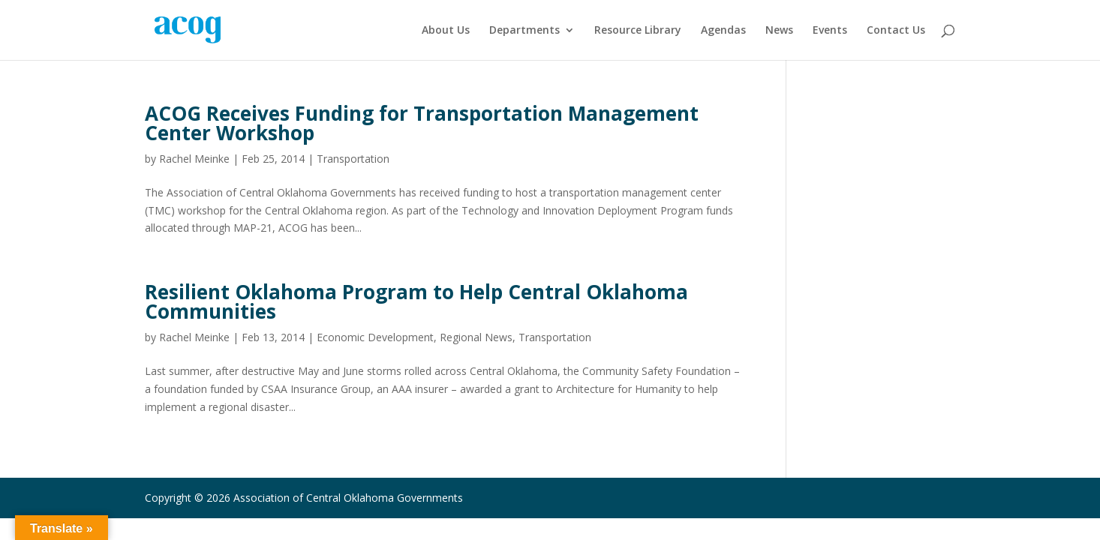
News (779, 31)
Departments (524, 31)
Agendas (723, 31)
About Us (446, 31)
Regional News (476, 337)
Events (830, 31)
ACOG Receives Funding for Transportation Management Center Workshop (422, 123)
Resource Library (637, 31)
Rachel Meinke (194, 159)
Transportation (353, 159)
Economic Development (375, 337)
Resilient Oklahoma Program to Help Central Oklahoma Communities (416, 301)
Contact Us (896, 31)
